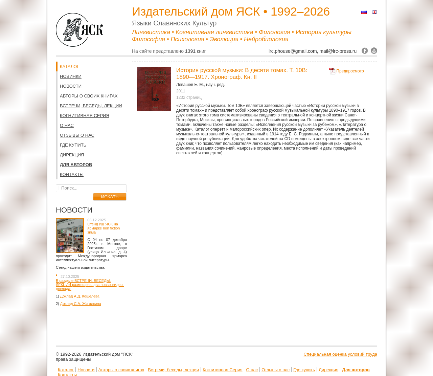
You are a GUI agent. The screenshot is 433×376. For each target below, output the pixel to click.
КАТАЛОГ (69, 66)
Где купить (73, 145)
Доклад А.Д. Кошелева (79, 296)
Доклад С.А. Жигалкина (80, 304)
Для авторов (76, 164)
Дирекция (72, 154)
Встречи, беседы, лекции (91, 105)
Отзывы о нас (77, 135)
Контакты (72, 174)
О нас (67, 125)
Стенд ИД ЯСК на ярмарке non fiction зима (103, 228)
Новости (71, 86)
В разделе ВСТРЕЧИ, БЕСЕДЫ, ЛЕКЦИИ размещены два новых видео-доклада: (90, 285)
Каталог (66, 369)
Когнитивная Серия (84, 115)
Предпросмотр (350, 71)
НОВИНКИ (71, 76)
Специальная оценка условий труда (340, 354)
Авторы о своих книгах (89, 95)
